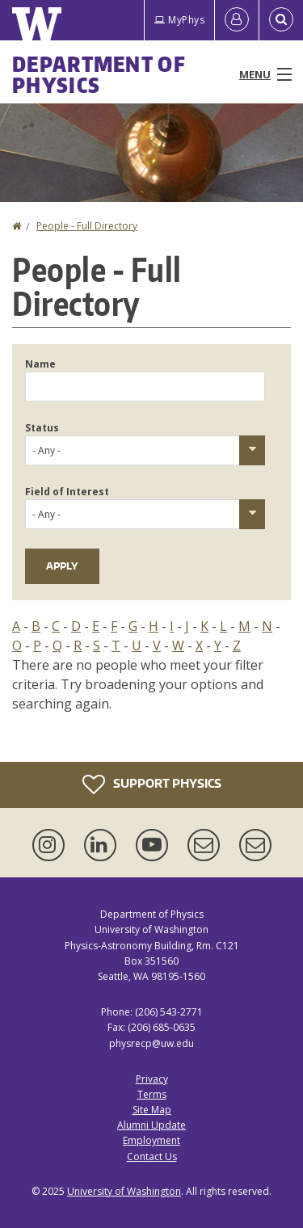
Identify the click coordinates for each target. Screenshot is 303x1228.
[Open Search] (281, 20)
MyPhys (179, 20)
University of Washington (124, 1191)
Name (40, 364)
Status (42, 428)
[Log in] (237, 20)
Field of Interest (67, 491)
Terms (151, 1094)
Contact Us (152, 1156)
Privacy (152, 1079)
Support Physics (151, 784)
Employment (151, 1140)
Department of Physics (99, 74)
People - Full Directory (86, 226)
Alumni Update (151, 1125)
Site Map (152, 1110)
